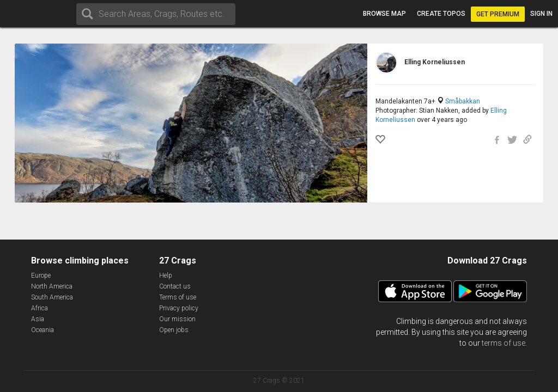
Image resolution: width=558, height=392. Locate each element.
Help (165, 275)
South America (52, 297)
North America (51, 286)
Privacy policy (178, 308)
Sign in (541, 13)
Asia (37, 319)
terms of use (503, 343)
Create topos (441, 13)
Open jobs (174, 330)
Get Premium (497, 14)
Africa (39, 308)
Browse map (384, 13)
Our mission (177, 319)
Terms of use (177, 297)
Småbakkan (462, 101)
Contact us (175, 286)
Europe (41, 275)
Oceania (42, 330)
